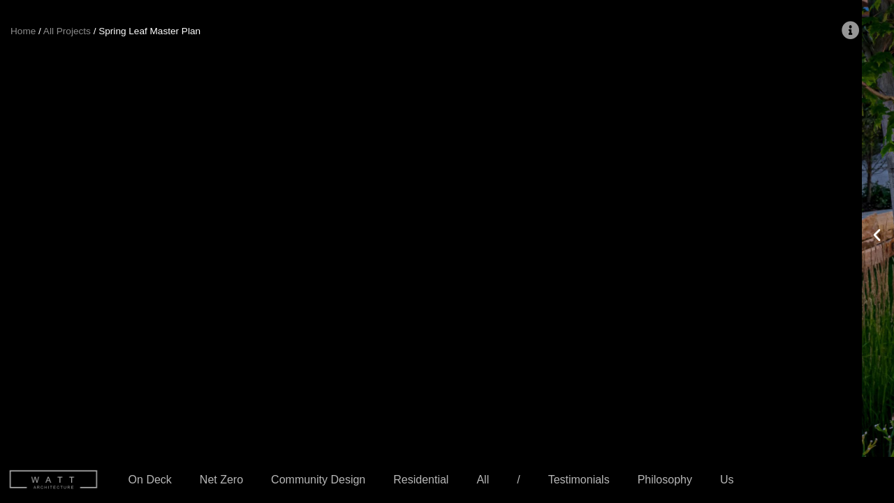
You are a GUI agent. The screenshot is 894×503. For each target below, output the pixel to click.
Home (23, 31)
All (482, 480)
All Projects (67, 31)
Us (727, 480)
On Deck (150, 480)
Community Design (318, 480)
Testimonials (579, 480)
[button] (15, 234)
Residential (420, 480)
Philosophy (665, 480)
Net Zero (221, 480)
